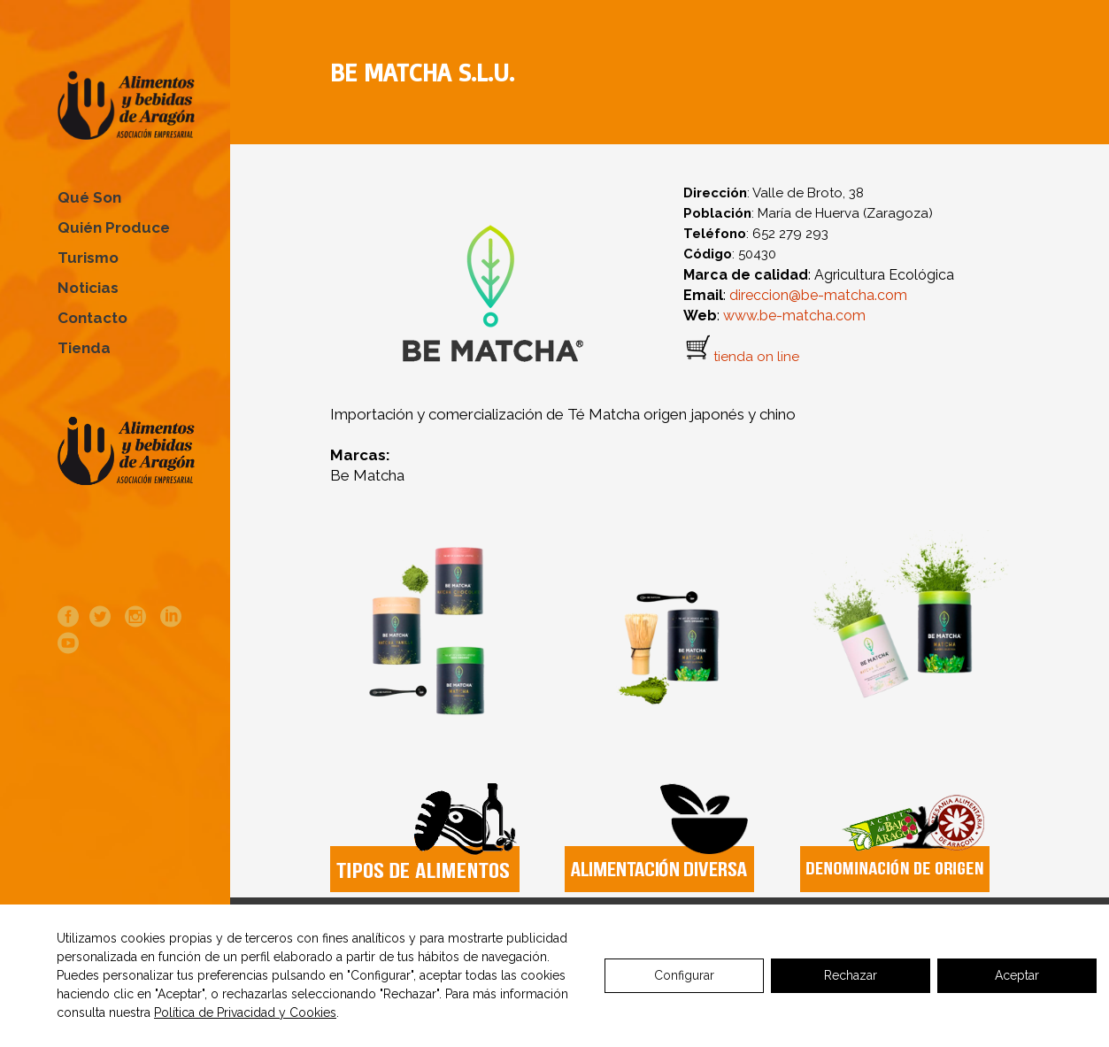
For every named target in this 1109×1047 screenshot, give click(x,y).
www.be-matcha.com (793, 315)
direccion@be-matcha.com (818, 295)
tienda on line (756, 357)
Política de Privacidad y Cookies (245, 1012)
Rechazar (850, 975)
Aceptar (1017, 975)
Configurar (684, 975)
